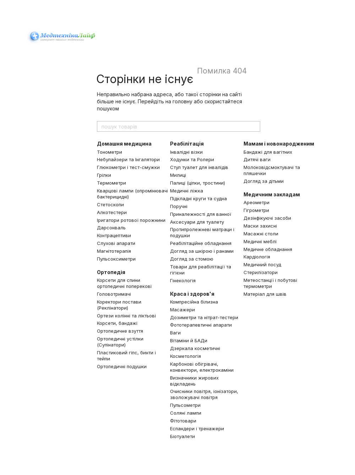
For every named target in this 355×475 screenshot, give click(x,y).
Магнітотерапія (114, 251)
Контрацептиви (114, 235)
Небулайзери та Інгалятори (128, 159)
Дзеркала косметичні (195, 348)
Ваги (175, 332)
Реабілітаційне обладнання (200, 243)
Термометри (111, 183)
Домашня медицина (124, 144)
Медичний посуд (262, 264)
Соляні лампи (185, 413)
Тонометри (109, 152)
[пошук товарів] (254, 126)
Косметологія (185, 356)
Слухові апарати (116, 243)
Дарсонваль (111, 227)
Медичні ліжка (186, 190)
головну (182, 101)
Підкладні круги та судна (198, 198)
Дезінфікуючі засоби (267, 218)
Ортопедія (111, 272)
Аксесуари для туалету (197, 222)
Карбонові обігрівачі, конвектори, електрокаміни (202, 367)
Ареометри (256, 202)
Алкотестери (112, 212)
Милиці (178, 175)
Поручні (178, 206)
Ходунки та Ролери (192, 159)
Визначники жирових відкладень (194, 381)
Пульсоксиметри (116, 259)
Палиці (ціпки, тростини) (197, 183)
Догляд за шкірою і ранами (202, 251)
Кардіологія (257, 257)
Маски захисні (260, 226)
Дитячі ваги (257, 159)
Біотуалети (182, 436)
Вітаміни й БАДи (188, 340)
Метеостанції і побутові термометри (270, 283)
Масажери (182, 309)
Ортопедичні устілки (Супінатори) (120, 342)
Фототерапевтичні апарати (201, 325)
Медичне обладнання (268, 249)
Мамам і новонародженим (279, 144)
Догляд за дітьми (264, 181)
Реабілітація (187, 144)
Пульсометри (185, 405)
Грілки (104, 175)
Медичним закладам (272, 194)
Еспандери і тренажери (197, 428)
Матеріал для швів (265, 294)
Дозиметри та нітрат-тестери (204, 317)
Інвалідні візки (186, 152)
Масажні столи (261, 233)
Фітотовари (183, 421)
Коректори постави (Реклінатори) (119, 305)
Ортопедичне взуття (120, 331)
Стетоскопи (110, 204)
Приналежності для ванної (200, 214)
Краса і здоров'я (192, 294)
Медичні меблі (260, 241)
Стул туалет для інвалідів (199, 167)
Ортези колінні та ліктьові (126, 315)
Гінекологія (183, 280)
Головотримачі (114, 294)
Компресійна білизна (194, 302)
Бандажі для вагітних (268, 152)
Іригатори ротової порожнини (131, 220)
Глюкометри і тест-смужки (128, 167)
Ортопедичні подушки (122, 366)
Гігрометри (256, 210)
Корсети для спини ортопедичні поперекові (124, 283)
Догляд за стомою (191, 259)
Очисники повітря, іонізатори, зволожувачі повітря (204, 394)
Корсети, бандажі (117, 323)
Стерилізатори (261, 272)
